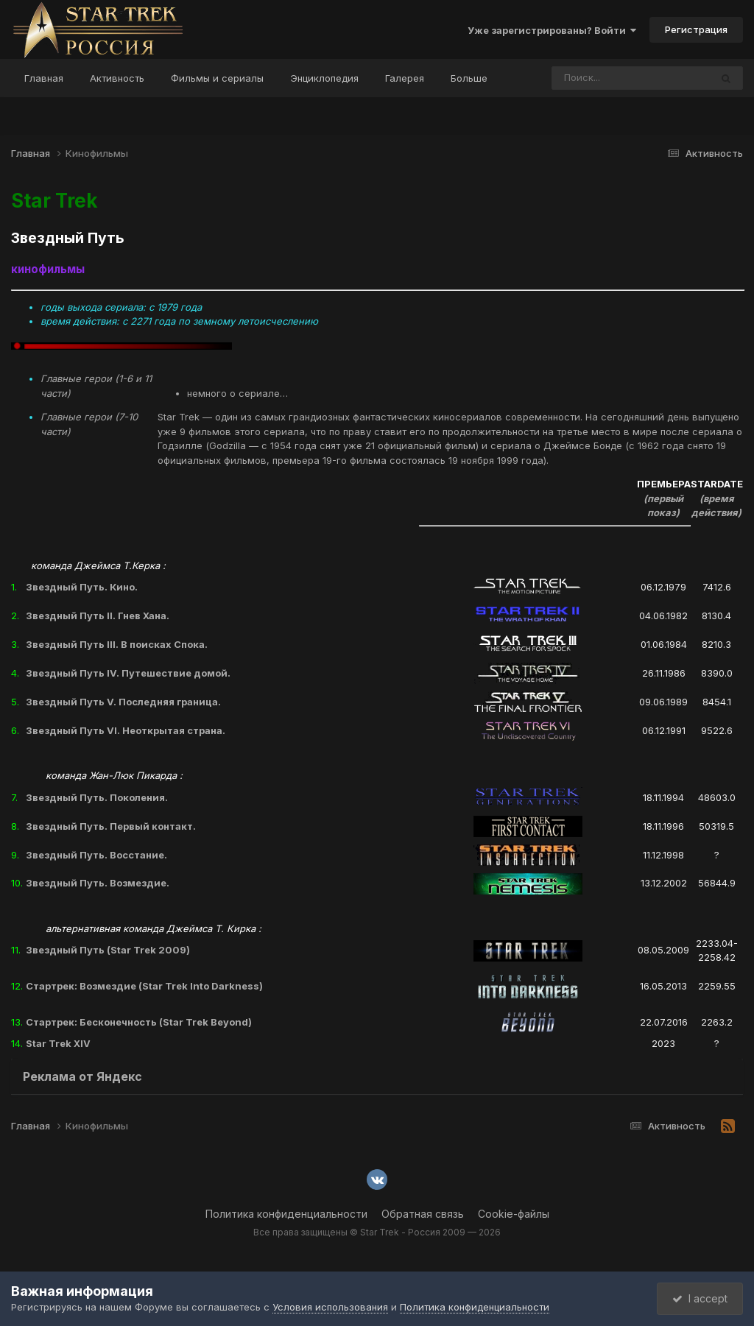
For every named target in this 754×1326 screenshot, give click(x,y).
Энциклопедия (324, 78)
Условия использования (330, 1307)
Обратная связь (422, 1213)
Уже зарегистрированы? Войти (552, 30)
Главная (43, 78)
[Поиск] (603, 78)
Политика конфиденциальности (286, 1213)
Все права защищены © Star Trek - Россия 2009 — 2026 (377, 1232)
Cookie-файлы (513, 1213)
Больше (469, 78)
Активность (117, 78)
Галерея (404, 78)
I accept (699, 1298)
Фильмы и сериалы (217, 78)
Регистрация (696, 29)
